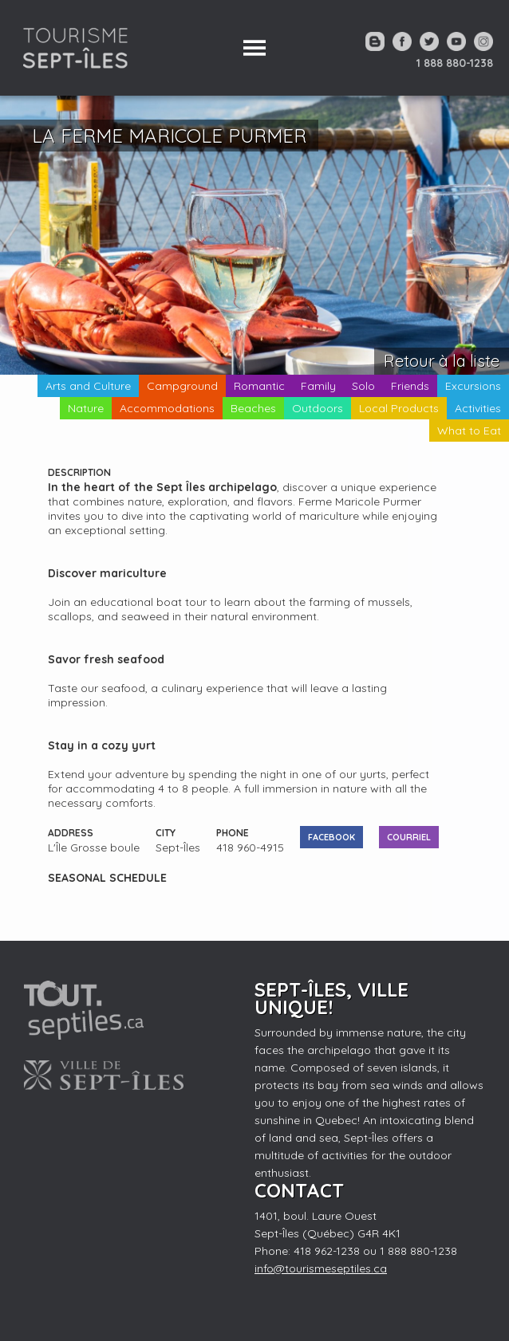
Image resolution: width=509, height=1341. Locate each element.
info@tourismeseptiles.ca (320, 1268)
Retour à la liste (441, 361)
